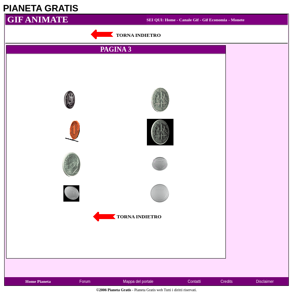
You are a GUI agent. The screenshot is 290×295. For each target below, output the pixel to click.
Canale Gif (189, 19)
